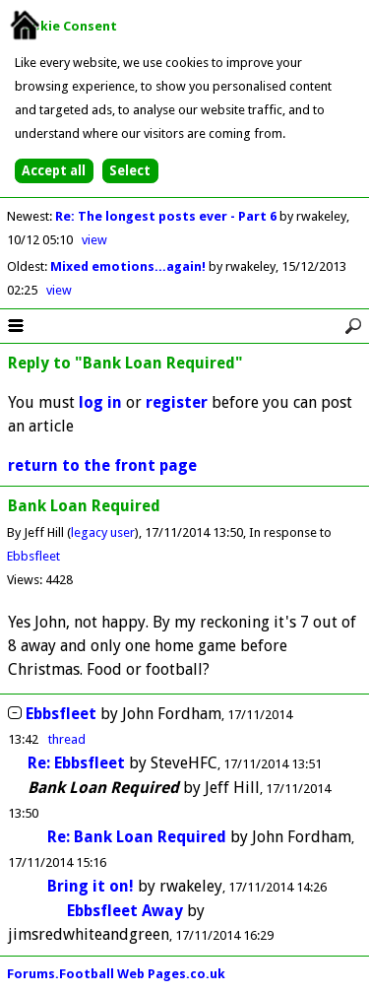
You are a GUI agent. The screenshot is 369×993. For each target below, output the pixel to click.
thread (67, 739)
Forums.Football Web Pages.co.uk (116, 973)
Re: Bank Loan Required (136, 837)
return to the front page (102, 465)
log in (100, 402)
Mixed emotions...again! (129, 266)
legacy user (103, 532)
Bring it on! (90, 886)
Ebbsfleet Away (125, 910)
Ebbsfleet (33, 556)
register (177, 402)
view (94, 239)
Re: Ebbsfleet (76, 763)
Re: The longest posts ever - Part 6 (167, 216)
